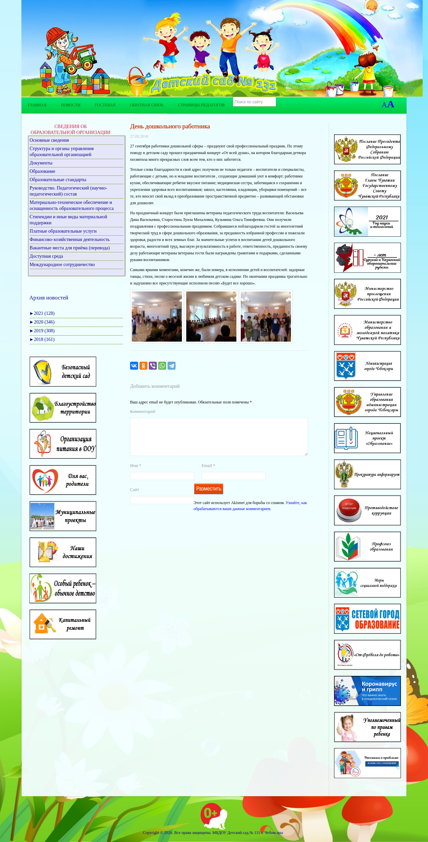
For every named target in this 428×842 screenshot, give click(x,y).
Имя (135, 473)
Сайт (134, 497)
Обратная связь (146, 105)
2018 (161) (42, 339)
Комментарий (142, 411)
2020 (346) (42, 322)
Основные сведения (49, 140)
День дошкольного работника (170, 126)
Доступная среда (46, 256)
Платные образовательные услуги (63, 231)
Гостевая (105, 105)
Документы (41, 162)
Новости (70, 105)
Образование (43, 171)
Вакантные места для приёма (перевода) (70, 247)
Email (208, 473)
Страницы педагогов (201, 105)
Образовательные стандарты (58, 179)
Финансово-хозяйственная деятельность (70, 239)
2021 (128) (42, 313)
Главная (37, 105)
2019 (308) (42, 330)
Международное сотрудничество (62, 264)
